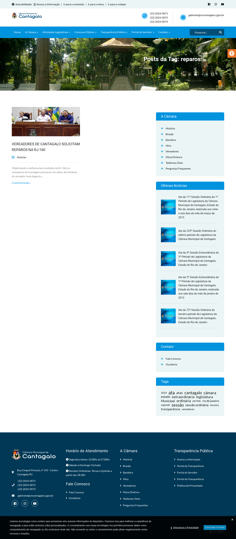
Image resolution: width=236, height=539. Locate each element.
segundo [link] (165, 404)
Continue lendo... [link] (21, 182)
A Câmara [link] (31, 32)
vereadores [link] (188, 409)
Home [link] (17, 32)
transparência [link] (170, 409)
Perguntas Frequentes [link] (178, 168)
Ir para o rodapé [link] (117, 4)
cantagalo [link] (193, 393)
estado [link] (165, 396)
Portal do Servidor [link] (143, 32)
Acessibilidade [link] (22, 4)
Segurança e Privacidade (186, 529)
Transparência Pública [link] (114, 32)
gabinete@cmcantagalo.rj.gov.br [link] (206, 15)
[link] (231, 53)
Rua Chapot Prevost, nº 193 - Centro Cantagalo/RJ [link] (35, 472)
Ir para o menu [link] (96, 4)
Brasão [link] (170, 134)
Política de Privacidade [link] (188, 485)
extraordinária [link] (183, 397)
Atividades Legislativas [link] (56, 32)
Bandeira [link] (171, 139)
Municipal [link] (168, 401)
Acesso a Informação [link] (47, 4)
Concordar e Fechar (214, 529)
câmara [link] (210, 393)
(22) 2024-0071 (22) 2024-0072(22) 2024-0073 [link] (159, 17)
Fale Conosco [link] (173, 358)
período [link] (197, 400)
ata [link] (171, 393)
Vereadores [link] (172, 151)
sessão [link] (178, 405)
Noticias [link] (21, 157)
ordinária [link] (184, 401)
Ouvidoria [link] (171, 364)
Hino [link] (168, 145)
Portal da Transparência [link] (189, 465)
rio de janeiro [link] (210, 401)
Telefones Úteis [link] (174, 162)
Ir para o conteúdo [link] (73, 4)
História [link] (170, 128)
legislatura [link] (204, 397)
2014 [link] (164, 392)
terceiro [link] (214, 405)
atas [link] (179, 393)
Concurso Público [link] (85, 32)
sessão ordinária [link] (196, 405)
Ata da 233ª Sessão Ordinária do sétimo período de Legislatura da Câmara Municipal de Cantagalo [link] (197, 235)
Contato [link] (164, 32)
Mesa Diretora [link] (174, 157)
